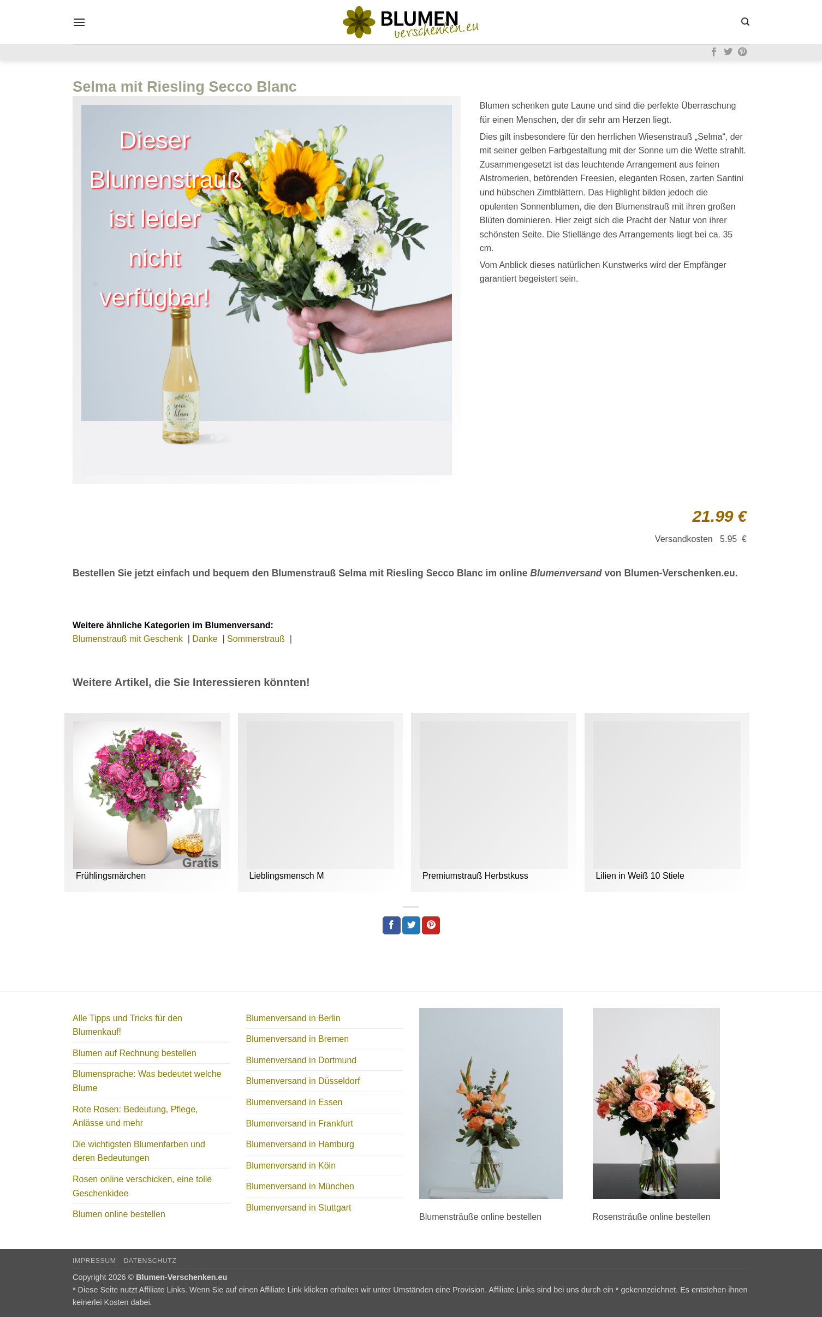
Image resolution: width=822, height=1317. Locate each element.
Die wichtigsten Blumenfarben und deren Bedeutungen (139, 1151)
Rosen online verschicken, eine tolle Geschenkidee (142, 1186)
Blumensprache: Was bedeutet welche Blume (147, 1081)
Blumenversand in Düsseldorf (303, 1081)
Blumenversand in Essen (294, 1102)
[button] (79, 22)
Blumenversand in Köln (291, 1165)
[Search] (745, 21)
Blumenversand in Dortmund (301, 1060)
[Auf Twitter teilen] (411, 925)
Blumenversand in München (300, 1186)
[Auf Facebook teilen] (392, 925)
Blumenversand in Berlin (293, 1018)
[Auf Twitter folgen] (728, 52)
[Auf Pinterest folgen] (742, 52)
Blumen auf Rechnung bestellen (134, 1053)
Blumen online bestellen (119, 1214)
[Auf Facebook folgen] (714, 52)
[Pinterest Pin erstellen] (431, 925)
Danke (206, 638)
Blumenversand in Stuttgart (299, 1207)
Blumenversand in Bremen (297, 1039)
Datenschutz (149, 1261)
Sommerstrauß (257, 638)
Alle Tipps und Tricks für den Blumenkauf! (127, 1025)
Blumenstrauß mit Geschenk (129, 638)
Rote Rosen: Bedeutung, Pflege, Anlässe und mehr (135, 1116)
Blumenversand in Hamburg (300, 1144)
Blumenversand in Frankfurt (300, 1123)
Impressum (94, 1261)
